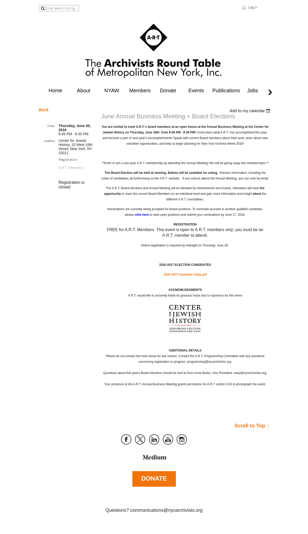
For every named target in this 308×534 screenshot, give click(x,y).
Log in (252, 7)
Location (49, 140)
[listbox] (251, 111)
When (51, 126)
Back (44, 110)
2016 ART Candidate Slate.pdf (185, 274)
